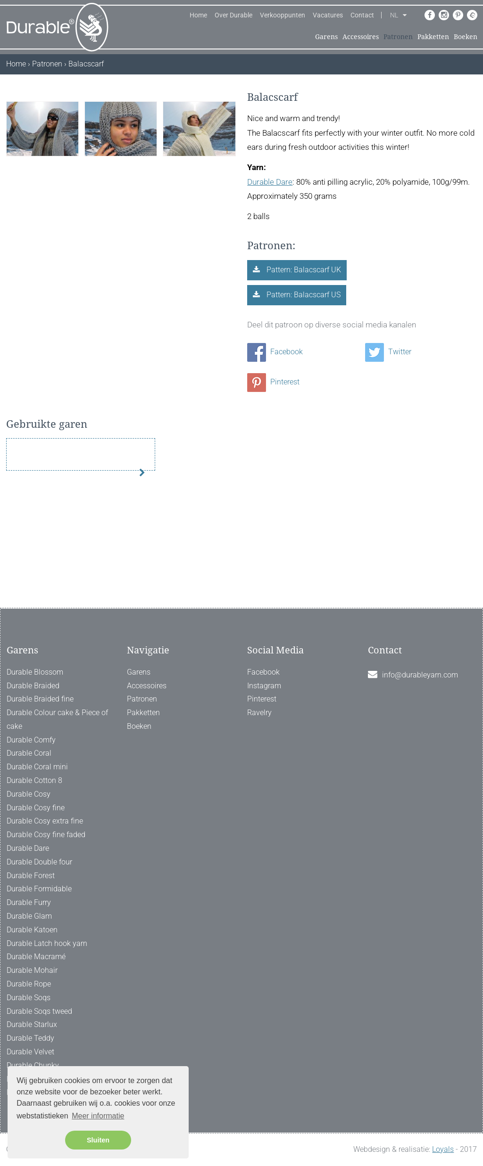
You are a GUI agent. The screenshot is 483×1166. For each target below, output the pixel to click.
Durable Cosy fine (36, 807)
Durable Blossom (35, 672)
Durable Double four (39, 861)
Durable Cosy (28, 794)
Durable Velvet (30, 1051)
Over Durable (233, 15)
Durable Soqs (28, 997)
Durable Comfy (31, 739)
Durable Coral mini (37, 767)
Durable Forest (31, 875)
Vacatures (328, 15)
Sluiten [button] (98, 1140)
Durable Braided (33, 685)
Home (198, 15)
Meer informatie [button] (98, 1116)
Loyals (443, 1149)
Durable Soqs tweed (39, 1011)
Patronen (398, 37)
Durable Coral (29, 753)
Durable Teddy (30, 1038)
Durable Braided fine (40, 699)
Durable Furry (29, 902)
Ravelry (259, 712)
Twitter (388, 351)
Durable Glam (29, 916)
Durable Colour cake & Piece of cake (57, 719)
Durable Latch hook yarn (47, 943)
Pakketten (433, 37)
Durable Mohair (32, 970)
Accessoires (360, 37)
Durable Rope (29, 983)
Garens (326, 37)
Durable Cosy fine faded (46, 835)
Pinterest (273, 381)
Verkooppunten (282, 15)
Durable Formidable (39, 889)
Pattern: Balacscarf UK (303, 269)
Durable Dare (269, 182)
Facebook (275, 351)
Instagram (264, 685)
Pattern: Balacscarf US (303, 294)
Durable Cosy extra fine (45, 821)
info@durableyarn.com (420, 674)
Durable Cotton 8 (34, 780)
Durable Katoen (32, 929)
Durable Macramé (36, 957)
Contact (362, 15)
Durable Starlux (32, 1024)
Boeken (465, 37)
